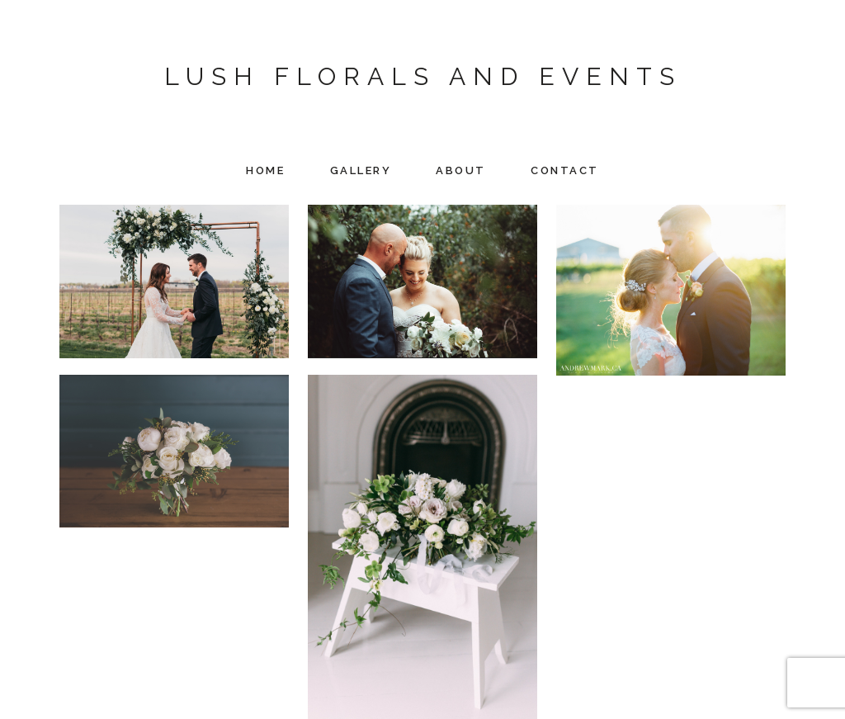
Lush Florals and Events (423, 76)
